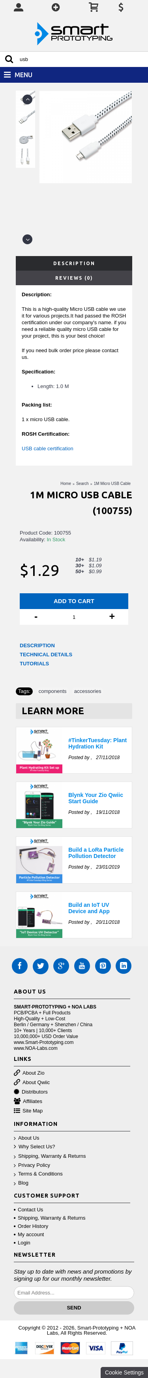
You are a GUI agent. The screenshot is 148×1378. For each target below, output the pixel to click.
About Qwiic (32, 1082)
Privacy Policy (32, 1165)
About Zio (29, 1073)
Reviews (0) (74, 277)
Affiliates (28, 1101)
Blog (21, 1183)
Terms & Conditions (38, 1174)
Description (74, 263)
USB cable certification (47, 448)
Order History (31, 1226)
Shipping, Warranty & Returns (50, 1156)
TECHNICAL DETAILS (46, 654)
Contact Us (28, 1210)
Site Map (28, 1111)
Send (74, 1308)
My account (29, 1234)
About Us (26, 1138)
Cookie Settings (124, 1372)
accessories (87, 691)
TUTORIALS (34, 664)
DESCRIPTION (37, 645)
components (53, 691)
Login (22, 1243)
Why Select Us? (34, 1147)
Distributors (31, 1092)
